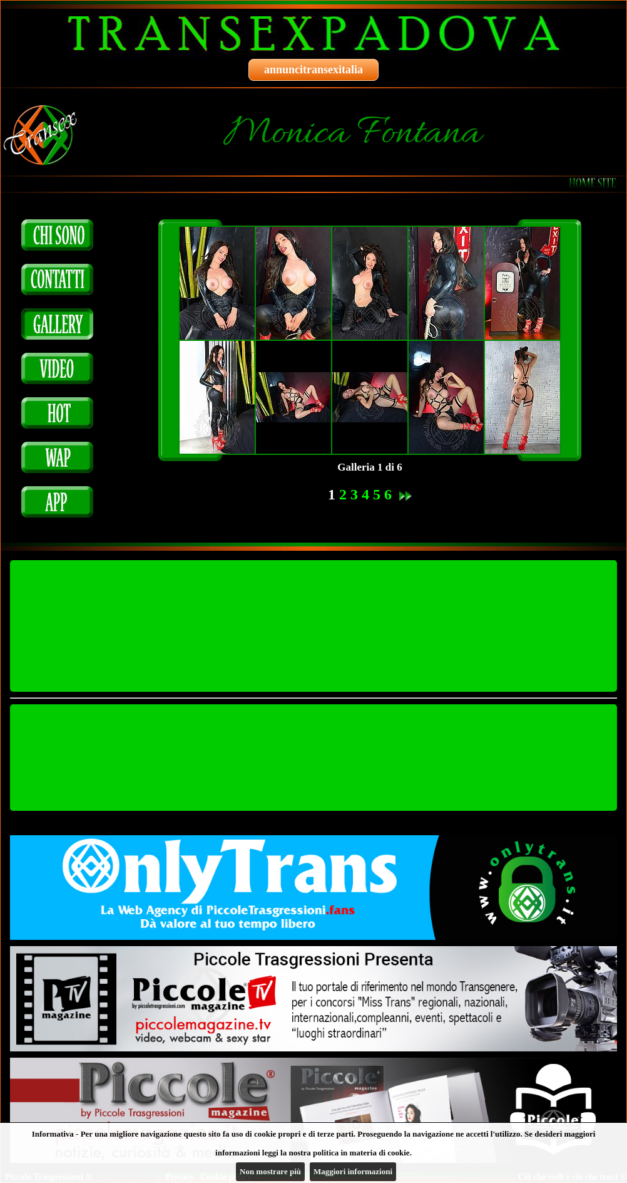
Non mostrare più (270, 1171)
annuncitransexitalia (313, 69)
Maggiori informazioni (353, 1171)
